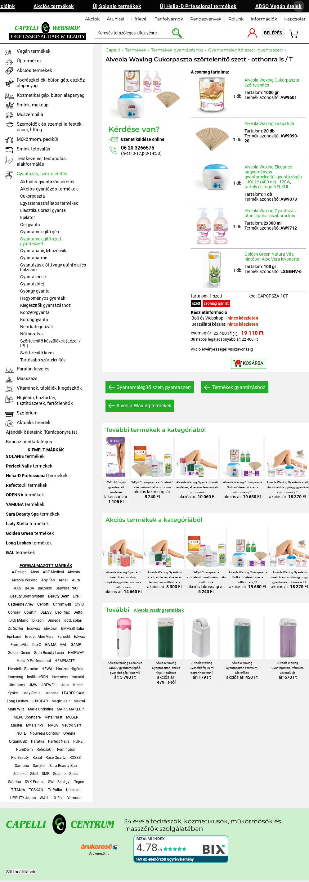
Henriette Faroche (23, 669)
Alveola (74, 572)
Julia (65, 685)
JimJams (17, 685)
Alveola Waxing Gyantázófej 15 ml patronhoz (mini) (202, 667)
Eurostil (63, 636)
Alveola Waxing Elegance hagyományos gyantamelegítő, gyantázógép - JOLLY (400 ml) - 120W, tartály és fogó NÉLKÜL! (273, 176)
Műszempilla (30, 114)
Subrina (14, 782)
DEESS (46, 612)
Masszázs (27, 378)
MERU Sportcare (27, 717)
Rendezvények (205, 19)
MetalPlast (53, 717)
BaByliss (45, 588)
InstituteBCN (37, 677)
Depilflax (62, 612)
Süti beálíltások (20, 871)
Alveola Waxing (24, 580)
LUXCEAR (40, 701)
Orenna (69, 733)
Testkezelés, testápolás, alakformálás (42, 161)
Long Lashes (17, 701)
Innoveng (15, 677)
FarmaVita (20, 644)
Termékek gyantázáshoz (238, 387)
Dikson (38, 620)
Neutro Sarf (71, 725)
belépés (273, 32)
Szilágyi (63, 782)
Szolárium (27, 413)
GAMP (76, 644)
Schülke (19, 774)
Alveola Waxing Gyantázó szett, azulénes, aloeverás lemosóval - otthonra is (197, 487)
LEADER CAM (73, 693)
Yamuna (74, 798)
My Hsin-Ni (35, 725)
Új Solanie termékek (120, 6)
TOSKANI (36, 790)
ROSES (75, 757)
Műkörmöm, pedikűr (37, 139)
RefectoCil (45, 749)
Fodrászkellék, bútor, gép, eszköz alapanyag (51, 82)
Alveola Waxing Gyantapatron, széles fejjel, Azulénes (166, 667)
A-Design (19, 572)
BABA (29, 588)
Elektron (50, 628)
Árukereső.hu (99, 853)
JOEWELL (49, 685)
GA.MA (50, 644)
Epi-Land (14, 636)
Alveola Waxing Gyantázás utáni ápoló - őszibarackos (270, 213)
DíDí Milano (19, 620)
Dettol (78, 612)
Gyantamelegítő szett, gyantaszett (153, 387)
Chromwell (62, 604)
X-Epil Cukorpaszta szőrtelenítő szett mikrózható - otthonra (206, 577)
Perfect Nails (58, 741)
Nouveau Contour (45, 733)
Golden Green (19, 653)
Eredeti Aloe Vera (39, 636)
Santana (22, 765)
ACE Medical (53, 572)
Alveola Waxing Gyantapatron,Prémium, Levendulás (287, 667)
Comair (14, 612)
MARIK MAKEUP (70, 709)
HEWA (47, 669)
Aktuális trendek (34, 422)
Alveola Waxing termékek (143, 406)
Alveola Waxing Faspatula (269, 123)
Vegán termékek (34, 51)
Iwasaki (77, 677)
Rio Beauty (20, 757)
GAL (63, 644)
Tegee (79, 782)
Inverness (60, 677)
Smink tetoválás (33, 149)
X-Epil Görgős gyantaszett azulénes (116, 487)
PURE (78, 741)
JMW (33, 685)
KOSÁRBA (253, 363)
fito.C (36, 644)
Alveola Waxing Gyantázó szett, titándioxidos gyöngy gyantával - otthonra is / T (287, 487)
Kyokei (13, 693)
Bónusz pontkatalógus (29, 442)
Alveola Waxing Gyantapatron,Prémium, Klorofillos (242, 667)
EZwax (79, 636)
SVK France (34, 782)
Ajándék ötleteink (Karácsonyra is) (41, 432)
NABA (53, 725)
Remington (66, 749)
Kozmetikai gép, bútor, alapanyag (50, 95)
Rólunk (236, 19)
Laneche (51, 693)
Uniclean (73, 790)
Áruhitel (115, 19)
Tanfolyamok (169, 19)
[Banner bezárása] (298, 6)
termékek (25, 456)
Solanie (59, 774)
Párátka (37, 741)
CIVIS (79, 604)
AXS (17, 588)
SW (51, 782)
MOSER (72, 717)
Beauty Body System (27, 596)
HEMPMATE (65, 661)
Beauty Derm (58, 596)
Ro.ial (37, 757)
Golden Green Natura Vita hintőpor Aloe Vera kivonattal (272, 257)
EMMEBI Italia (72, 628)
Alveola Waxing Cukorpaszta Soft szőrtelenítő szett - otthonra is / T (242, 487)
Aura (76, 580)
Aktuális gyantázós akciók (47, 182)
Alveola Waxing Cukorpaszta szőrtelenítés (271, 82)
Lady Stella (31, 693)
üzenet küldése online (142, 139)
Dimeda (53, 620)
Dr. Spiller (15, 628)
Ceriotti (43, 604)
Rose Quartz (56, 757)
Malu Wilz (16, 709)
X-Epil (59, 798)
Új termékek (29, 61)
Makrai (79, 701)
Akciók (92, 19)
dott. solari (73, 620)
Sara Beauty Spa (63, 765)
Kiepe (78, 685)
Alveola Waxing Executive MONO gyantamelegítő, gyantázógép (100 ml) (125, 667)
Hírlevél (139, 19)
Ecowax (33, 628)
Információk (264, 19)
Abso (34, 572)
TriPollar (55, 790)
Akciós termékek (57, 6)
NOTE (21, 733)
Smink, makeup (32, 105)
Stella (73, 774)
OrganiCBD (18, 741)
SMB (45, 774)
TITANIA (18, 790)
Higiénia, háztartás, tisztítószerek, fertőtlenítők (45, 400)
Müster (16, 725)
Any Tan (48, 580)
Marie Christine (40, 709)
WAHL (45, 798)
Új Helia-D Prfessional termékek (201, 6)
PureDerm (24, 749)
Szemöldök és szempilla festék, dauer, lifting (50, 126)
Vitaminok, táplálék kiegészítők (49, 388)
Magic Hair (61, 701)
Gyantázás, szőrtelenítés (42, 174)
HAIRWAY (76, 653)
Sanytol (39, 765)
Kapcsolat (295, 19)
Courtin (30, 612)
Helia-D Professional (34, 661)
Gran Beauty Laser (49, 653)
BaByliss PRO (67, 588)
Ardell (63, 580)
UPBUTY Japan (23, 798)
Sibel (34, 774)
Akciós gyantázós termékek (49, 189)
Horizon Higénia (69, 669)
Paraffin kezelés (33, 369)
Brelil (77, 596)
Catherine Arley (21, 604)
